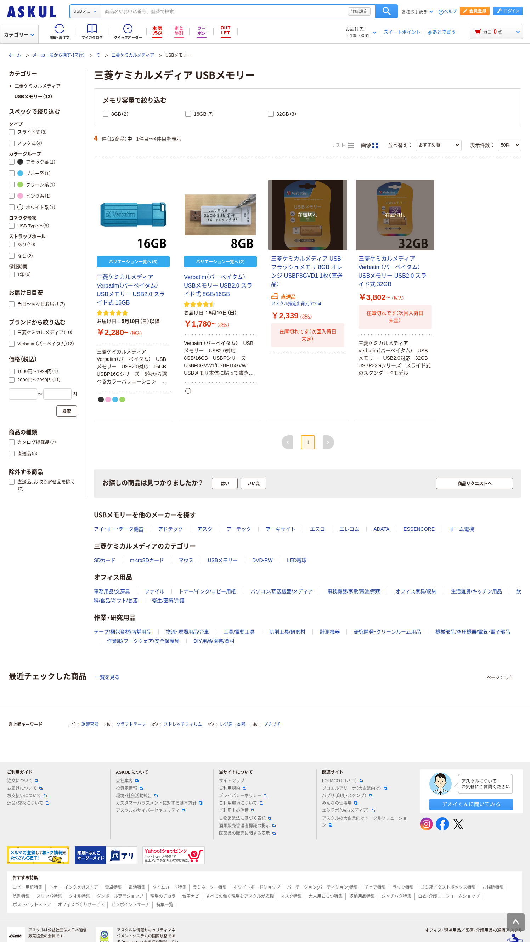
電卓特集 (113, 887)
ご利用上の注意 (236, 810)
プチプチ (272, 724)
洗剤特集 (21, 896)
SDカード (104, 560)
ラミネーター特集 (210, 887)
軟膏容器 (89, 724)
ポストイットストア (32, 904)
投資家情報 (129, 788)
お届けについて (25, 788)
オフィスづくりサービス (81, 904)
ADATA (381, 529)
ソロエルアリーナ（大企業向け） (354, 788)
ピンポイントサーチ (130, 904)
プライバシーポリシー (243, 795)
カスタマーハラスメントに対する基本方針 (159, 803)
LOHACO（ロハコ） (342, 780)
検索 (386, 11)
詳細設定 (359, 11)
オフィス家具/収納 (415, 591)
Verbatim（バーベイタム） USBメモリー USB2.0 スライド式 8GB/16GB (218, 285)
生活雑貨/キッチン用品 (476, 591)
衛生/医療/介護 (168, 600)
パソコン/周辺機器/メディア (281, 591)
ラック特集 (403, 887)
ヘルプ (450, 12)
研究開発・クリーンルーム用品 (387, 632)
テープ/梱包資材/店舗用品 (122, 632)
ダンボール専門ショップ (120, 896)
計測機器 (330, 632)
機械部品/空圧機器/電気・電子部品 (472, 632)
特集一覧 (164, 904)
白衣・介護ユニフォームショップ (449, 896)
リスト (342, 145)
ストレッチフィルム (183, 724)
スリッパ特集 (49, 896)
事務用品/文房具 (112, 591)
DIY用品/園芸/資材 (213, 641)
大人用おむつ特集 (326, 896)
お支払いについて (27, 795)
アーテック (238, 529)
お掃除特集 (493, 887)
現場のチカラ (163, 896)
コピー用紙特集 (28, 887)
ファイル (154, 591)
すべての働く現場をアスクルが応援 (240, 896)
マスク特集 (291, 896)
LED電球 (296, 560)
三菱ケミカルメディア (133, 55)
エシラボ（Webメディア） (348, 810)
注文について (22, 780)
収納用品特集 (362, 896)
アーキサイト (280, 529)
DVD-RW (262, 560)
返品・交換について (28, 803)
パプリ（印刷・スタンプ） (347, 795)
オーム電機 (461, 529)
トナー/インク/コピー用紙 (207, 591)
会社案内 (127, 780)
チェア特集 (375, 887)
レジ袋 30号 (233, 724)
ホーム (15, 55)
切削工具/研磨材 (287, 632)
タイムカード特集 (169, 887)
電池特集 (137, 887)
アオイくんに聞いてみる (471, 804)
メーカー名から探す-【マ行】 (59, 55)
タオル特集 (79, 896)
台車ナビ (190, 896)
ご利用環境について (241, 803)
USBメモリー (223, 560)
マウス (186, 560)
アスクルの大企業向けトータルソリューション (364, 822)
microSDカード (147, 560)
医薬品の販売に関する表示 (247, 833)
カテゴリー (19, 35)
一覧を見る (107, 677)
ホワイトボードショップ (256, 887)
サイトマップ (231, 780)
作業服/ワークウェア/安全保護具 (143, 641)
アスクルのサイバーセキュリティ (150, 810)
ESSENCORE (419, 529)
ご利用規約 (232, 788)
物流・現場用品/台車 (187, 632)
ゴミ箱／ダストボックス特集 (448, 887)
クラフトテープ (131, 724)
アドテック (170, 529)
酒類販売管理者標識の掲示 (247, 825)
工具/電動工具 (239, 632)
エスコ (317, 529)
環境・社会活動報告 (137, 795)
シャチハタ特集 (396, 896)
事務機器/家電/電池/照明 (354, 591)
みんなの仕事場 (339, 803)
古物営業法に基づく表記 (245, 818)
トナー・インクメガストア (73, 887)
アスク (204, 529)
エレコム (349, 529)
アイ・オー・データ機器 (118, 529)
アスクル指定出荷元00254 (296, 303)
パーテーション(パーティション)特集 (322, 887)
